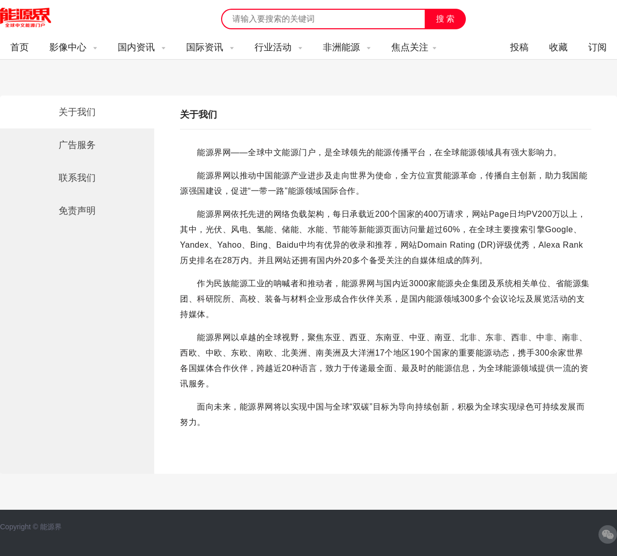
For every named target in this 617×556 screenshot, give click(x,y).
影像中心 (73, 47)
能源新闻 (35, 18)
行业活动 (278, 47)
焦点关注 (414, 47)
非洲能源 (347, 47)
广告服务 (77, 145)
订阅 (597, 47)
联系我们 (77, 178)
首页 (19, 47)
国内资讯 (142, 47)
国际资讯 (210, 47)
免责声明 (77, 211)
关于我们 (77, 112)
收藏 (558, 47)
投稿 (519, 47)
